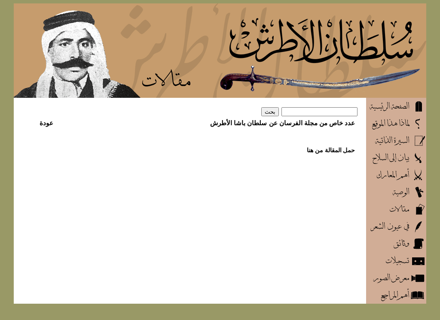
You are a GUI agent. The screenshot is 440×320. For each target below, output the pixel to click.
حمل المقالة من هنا (331, 150)
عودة (46, 123)
